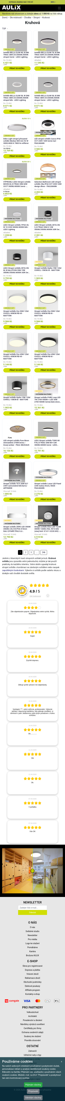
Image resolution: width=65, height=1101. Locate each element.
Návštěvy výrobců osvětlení (32, 1024)
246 (43, 552)
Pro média (32, 939)
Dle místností (16, 17)
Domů (4, 17)
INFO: (53, 2)
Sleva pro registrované (32, 966)
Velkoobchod (32, 1012)
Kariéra (32, 951)
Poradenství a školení (32, 1020)
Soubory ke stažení (32, 1036)
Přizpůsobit (33, 1091)
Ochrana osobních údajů (32, 1032)
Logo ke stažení (32, 943)
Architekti (32, 1016)
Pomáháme (32, 947)
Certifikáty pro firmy (32, 1028)
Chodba (27, 17)
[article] (32, 611)
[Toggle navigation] (59, 7)
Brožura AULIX (32, 955)
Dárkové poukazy (32, 986)
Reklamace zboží (32, 978)
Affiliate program (32, 990)
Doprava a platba (32, 970)
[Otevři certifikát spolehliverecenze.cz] (39, 586)
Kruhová (46, 17)
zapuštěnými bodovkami (13, 570)
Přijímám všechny (33, 1085)
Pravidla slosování (32, 1040)
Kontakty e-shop (32, 994)
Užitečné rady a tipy (32, 1055)
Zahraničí (32, 1051)
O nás (32, 927)
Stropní (37, 17)
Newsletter (32, 935)
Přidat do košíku (16, 68)
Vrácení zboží (32, 974)
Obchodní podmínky (32, 982)
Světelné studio (32, 931)
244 (35, 596)
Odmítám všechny (33, 1098)
